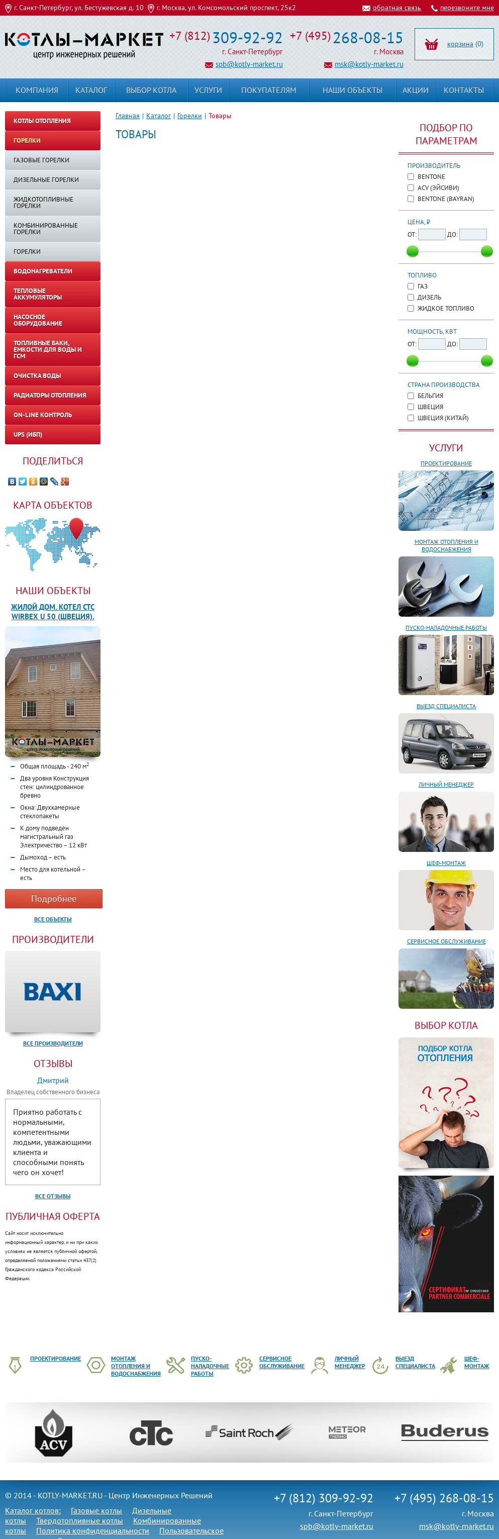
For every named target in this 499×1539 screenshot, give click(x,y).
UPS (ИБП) (28, 434)
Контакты (464, 90)
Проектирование (446, 463)
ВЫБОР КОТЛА (446, 1025)
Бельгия (430, 396)
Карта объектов (52, 505)
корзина (460, 43)
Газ (423, 286)
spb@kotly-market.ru (249, 64)
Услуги (446, 447)
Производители (53, 939)
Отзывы (53, 1063)
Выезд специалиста (446, 706)
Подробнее (53, 898)
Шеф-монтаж (446, 863)
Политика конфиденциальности (92, 1530)
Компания (37, 90)
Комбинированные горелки (46, 228)
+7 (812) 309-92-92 (323, 1498)
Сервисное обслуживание (446, 941)
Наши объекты (53, 590)
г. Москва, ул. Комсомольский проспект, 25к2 (226, 7)
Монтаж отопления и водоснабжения (446, 545)
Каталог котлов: (33, 1510)
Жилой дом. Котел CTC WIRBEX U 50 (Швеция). (52, 611)
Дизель (429, 297)
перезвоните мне (467, 7)
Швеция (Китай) (443, 418)
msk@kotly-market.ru (369, 64)
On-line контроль (43, 415)
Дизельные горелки (46, 179)
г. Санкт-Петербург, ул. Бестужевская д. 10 (79, 7)
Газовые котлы (96, 1510)
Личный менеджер (446, 784)
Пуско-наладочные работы (446, 627)
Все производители (53, 1043)
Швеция (430, 407)
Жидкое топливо (446, 308)
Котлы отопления (42, 121)
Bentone (431, 176)
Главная (128, 115)
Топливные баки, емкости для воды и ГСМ (48, 349)
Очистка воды (37, 375)
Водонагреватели (43, 271)
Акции (416, 90)
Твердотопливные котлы (79, 1520)
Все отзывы (53, 1196)
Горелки (189, 115)
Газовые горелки (41, 160)
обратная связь (397, 7)
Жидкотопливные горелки (43, 202)
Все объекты (53, 919)
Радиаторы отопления (50, 395)
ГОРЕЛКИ (27, 251)
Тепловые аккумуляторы (38, 294)
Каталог (158, 115)
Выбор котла (151, 90)
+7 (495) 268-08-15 (444, 1498)
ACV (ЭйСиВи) (438, 187)
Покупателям (268, 90)
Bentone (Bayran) (446, 199)
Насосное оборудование (38, 320)
